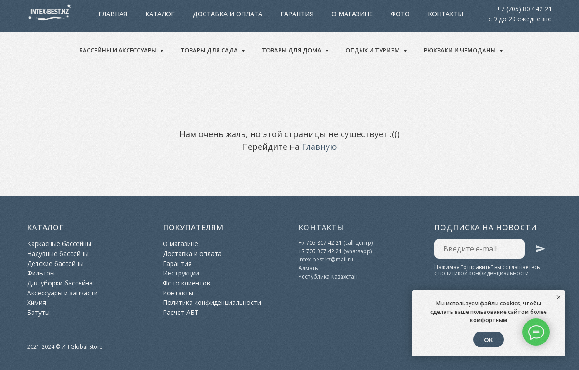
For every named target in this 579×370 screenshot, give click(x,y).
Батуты (38, 312)
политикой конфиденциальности (483, 273)
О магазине (312, 16)
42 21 (334, 251)
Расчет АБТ (181, 312)
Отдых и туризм (373, 50)
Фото (360, 16)
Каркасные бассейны (59, 243)
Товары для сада (209, 50)
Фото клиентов (186, 283)
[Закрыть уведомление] (558, 297)
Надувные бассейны (58, 253)
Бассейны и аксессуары (118, 50)
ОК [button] (488, 340)
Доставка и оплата (188, 16)
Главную (318, 146)
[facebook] (543, 16)
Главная (120, 16)
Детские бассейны (55, 263)
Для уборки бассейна (60, 283)
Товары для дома (292, 50)
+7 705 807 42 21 (320, 243)
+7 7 (304, 251)
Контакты (405, 16)
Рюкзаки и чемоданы (460, 50)
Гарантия (257, 16)
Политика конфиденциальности (212, 302)
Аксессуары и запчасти (62, 293)
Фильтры (41, 273)
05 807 (318, 251)
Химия (36, 302)
